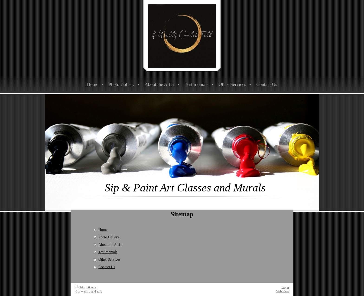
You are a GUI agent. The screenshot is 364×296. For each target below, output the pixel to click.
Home (102, 230)
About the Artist (110, 245)
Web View (282, 291)
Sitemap (92, 287)
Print (80, 287)
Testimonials (107, 252)
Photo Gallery (108, 237)
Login (285, 287)
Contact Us (106, 267)
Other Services (109, 259)
